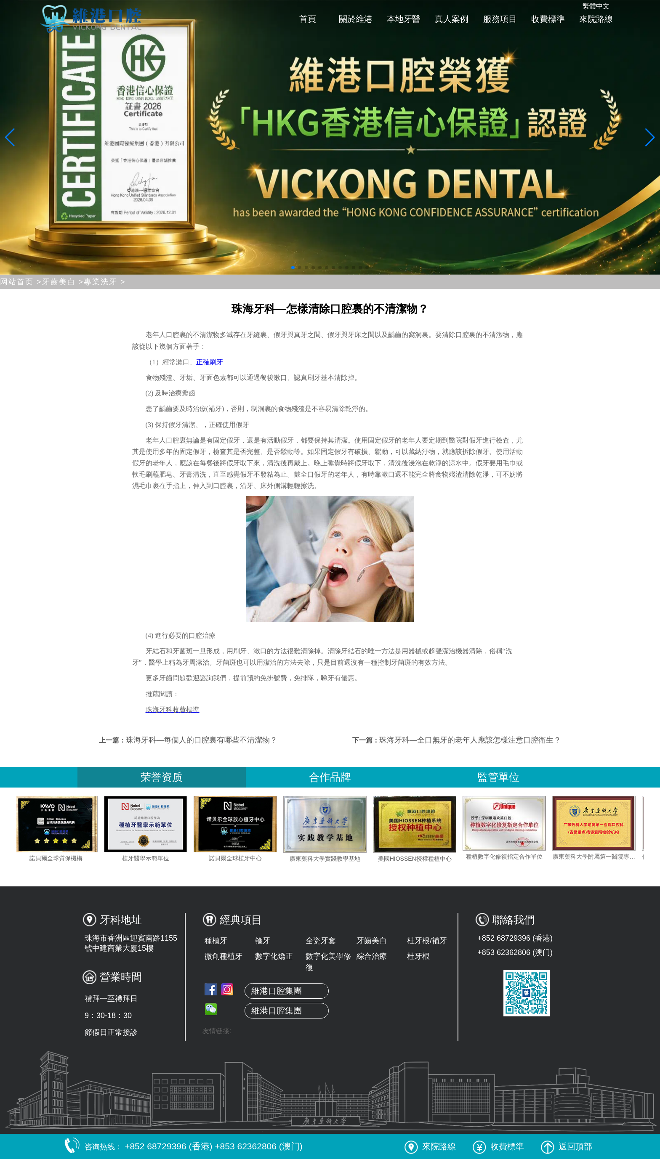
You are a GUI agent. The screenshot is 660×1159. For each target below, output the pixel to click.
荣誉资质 (162, 777)
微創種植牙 (223, 956)
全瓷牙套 (321, 940)
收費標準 (548, 19)
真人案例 (451, 19)
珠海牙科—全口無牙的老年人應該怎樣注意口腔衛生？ (470, 740)
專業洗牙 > (105, 282)
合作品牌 (330, 777)
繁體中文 (596, 6)
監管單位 (498, 777)
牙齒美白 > (63, 282)
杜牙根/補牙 (427, 940)
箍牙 (262, 940)
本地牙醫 (403, 19)
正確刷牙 (209, 362)
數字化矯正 (274, 956)
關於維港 (356, 19)
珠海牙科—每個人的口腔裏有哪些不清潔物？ (201, 740)
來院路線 (596, 19)
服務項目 (500, 19)
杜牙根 (418, 956)
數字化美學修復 (328, 962)
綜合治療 (372, 956)
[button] (293, 267)
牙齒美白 (372, 940)
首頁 (307, 19)
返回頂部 (566, 1146)
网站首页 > (21, 282)
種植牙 (216, 940)
